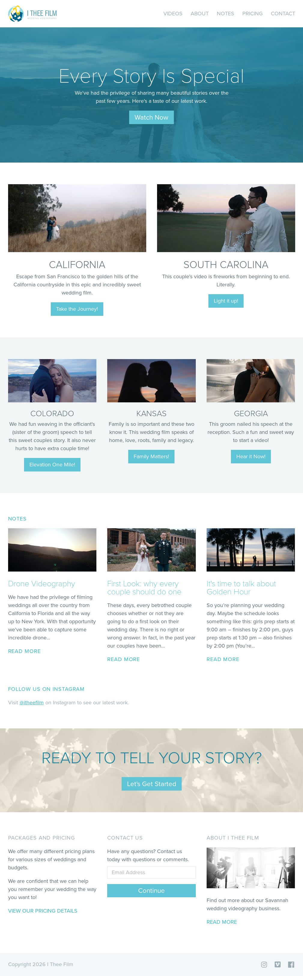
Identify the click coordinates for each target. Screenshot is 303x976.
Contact (283, 13)
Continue (151, 890)
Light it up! (226, 300)
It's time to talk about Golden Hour (241, 588)
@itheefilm (32, 702)
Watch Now (151, 117)
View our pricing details (42, 910)
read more (24, 651)
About (200, 13)
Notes (225, 13)
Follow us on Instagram (46, 689)
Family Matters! (151, 456)
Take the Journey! (77, 309)
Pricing (252, 13)
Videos (173, 13)
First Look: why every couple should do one (144, 588)
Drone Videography (41, 584)
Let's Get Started (151, 784)
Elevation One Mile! (52, 464)
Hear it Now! (250, 456)
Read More (222, 922)
